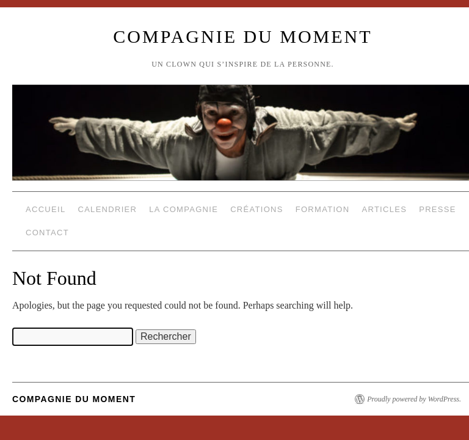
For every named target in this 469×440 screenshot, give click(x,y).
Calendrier (107, 209)
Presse (437, 209)
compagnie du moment (242, 36)
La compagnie (183, 209)
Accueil (45, 209)
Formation (323, 209)
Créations (256, 209)
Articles (384, 209)
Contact (47, 232)
